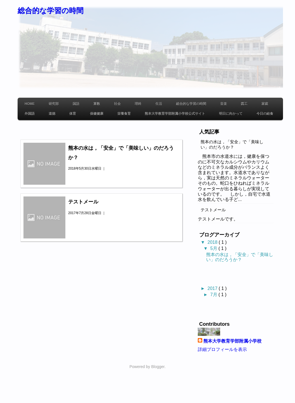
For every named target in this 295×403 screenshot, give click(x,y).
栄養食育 (124, 114)
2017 (213, 288)
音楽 (223, 104)
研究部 (54, 104)
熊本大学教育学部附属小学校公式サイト (175, 114)
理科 (138, 104)
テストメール (83, 202)
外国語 (30, 114)
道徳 (52, 114)
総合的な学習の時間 (51, 10)
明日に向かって (230, 114)
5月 (214, 248)
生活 (158, 104)
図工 (244, 104)
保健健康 (96, 114)
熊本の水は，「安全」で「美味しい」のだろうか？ (232, 144)
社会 (117, 104)
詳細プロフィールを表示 (222, 349)
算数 (96, 104)
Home (30, 104)
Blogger (157, 366)
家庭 (264, 104)
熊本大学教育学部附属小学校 (232, 341)
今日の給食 (264, 114)
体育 (72, 114)
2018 (213, 242)
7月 (214, 294)
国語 (76, 104)
